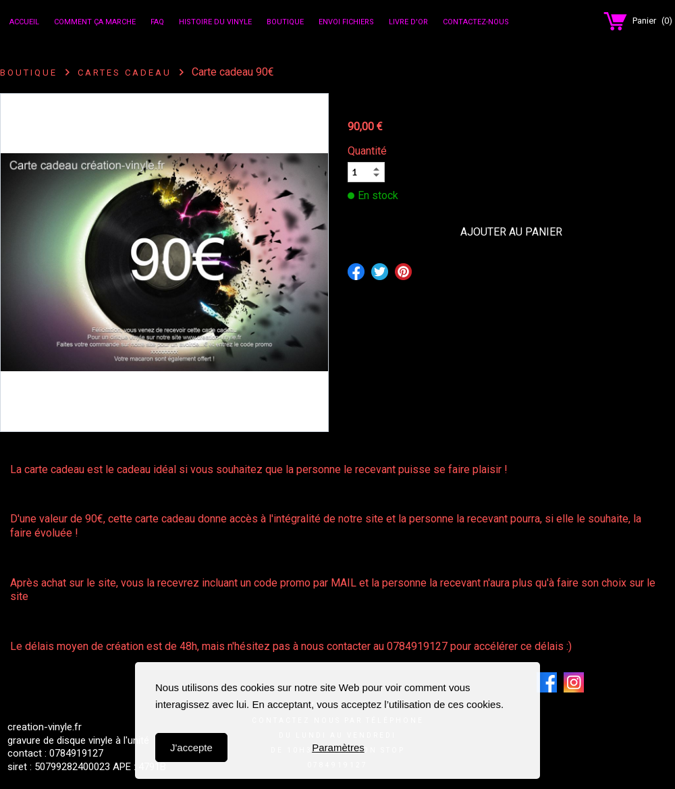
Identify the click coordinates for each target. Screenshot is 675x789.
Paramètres (338, 747)
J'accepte (191, 747)
